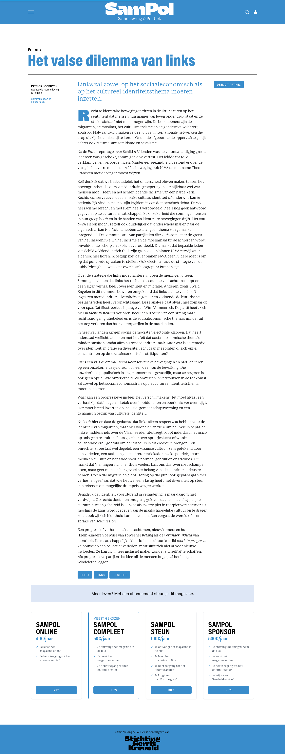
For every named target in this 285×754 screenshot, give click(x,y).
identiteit (120, 575)
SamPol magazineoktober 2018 (41, 100)
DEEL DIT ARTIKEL (228, 84)
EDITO (34, 49)
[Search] (247, 12)
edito (85, 575)
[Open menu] (31, 12)
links (101, 575)
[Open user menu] (255, 12)
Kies (56, 690)
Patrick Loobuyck (44, 86)
